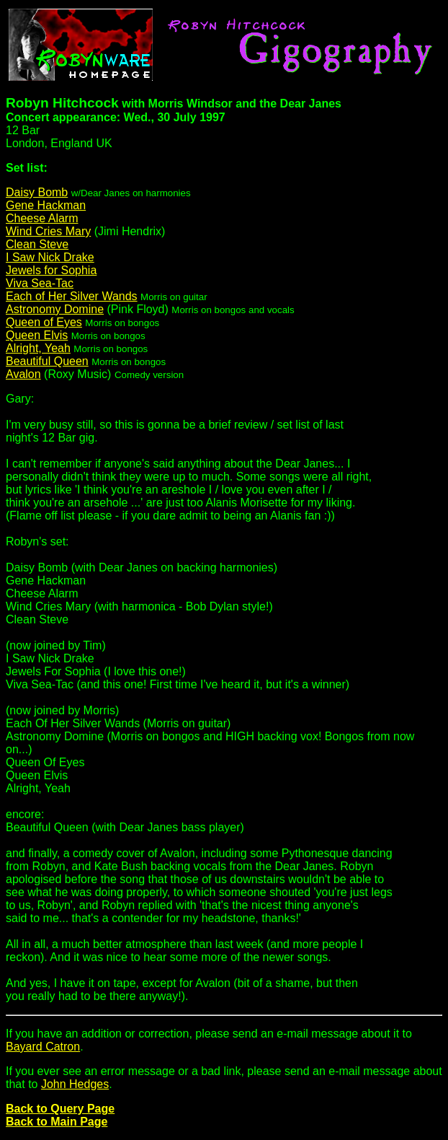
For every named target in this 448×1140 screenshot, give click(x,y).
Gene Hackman (46, 205)
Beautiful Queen (47, 361)
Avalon (23, 374)
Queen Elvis (37, 335)
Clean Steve (37, 244)
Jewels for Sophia (51, 270)
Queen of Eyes (44, 322)
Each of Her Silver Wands (72, 296)
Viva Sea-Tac (39, 283)
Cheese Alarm (42, 218)
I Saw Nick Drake (50, 257)
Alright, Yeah (38, 348)
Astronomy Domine (55, 309)
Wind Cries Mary (48, 231)
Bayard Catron (43, 1046)
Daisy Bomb (37, 192)
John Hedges (75, 1084)
